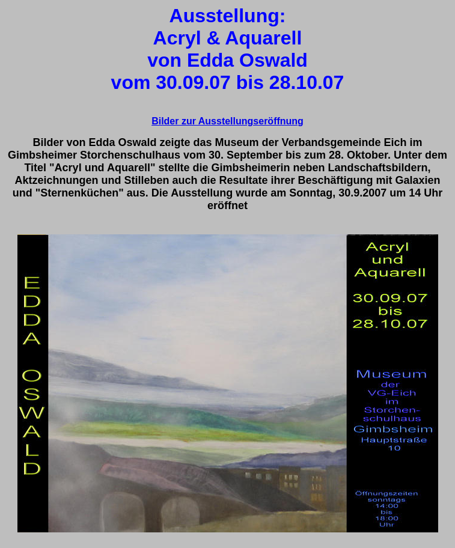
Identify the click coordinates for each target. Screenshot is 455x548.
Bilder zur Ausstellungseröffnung (227, 121)
